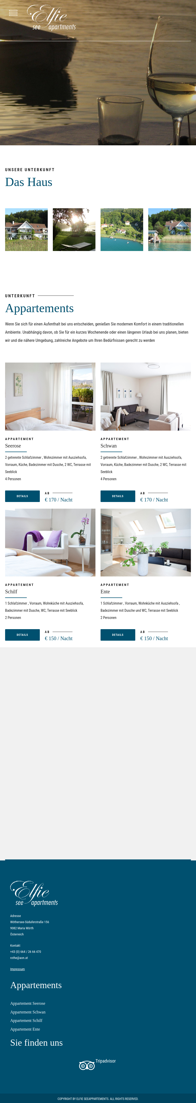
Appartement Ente (25, 1029)
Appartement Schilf (26, 1020)
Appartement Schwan (27, 1012)
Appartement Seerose (27, 1003)
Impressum (17, 969)
